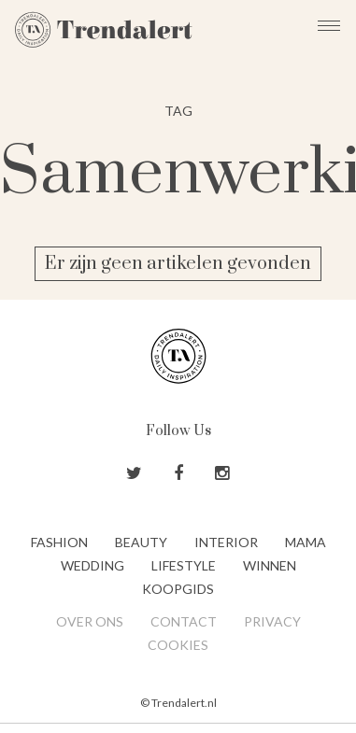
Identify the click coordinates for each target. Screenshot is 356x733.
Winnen (269, 565)
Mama (305, 542)
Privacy (272, 621)
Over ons (89, 621)
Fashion (59, 542)
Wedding (92, 565)
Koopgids (178, 589)
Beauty (141, 542)
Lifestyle (183, 565)
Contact (183, 621)
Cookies (178, 645)
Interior (226, 542)
